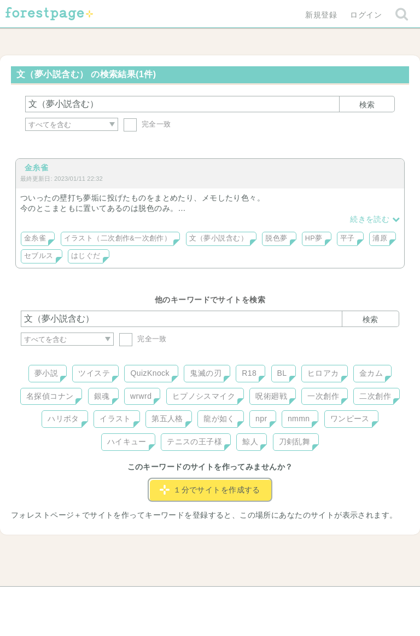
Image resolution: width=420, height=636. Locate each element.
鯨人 (250, 441)
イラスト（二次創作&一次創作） (118, 238)
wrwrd (140, 396)
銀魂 (102, 396)
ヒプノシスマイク (203, 396)
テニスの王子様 (194, 441)
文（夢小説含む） (218, 238)
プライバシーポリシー (328, 598)
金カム (371, 373)
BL (282, 373)
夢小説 (46, 373)
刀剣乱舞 (295, 441)
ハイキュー (127, 441)
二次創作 (375, 396)
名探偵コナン (50, 396)
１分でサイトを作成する (210, 490)
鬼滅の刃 (205, 373)
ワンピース (350, 418)
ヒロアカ (323, 373)
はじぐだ (86, 256)
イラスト (115, 418)
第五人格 (167, 418)
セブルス (39, 256)
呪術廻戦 (271, 396)
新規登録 (321, 14)
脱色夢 (276, 238)
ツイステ (94, 373)
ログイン (366, 14)
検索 (367, 104)
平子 (347, 238)
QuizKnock (149, 373)
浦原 (379, 238)
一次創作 (323, 396)
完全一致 (147, 124)
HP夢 (314, 238)
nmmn (299, 418)
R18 (249, 373)
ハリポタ (63, 418)
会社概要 (252, 598)
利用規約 (194, 598)
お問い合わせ (131, 598)
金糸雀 (36, 167)
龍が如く (219, 418)
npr (261, 418)
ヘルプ (70, 598)
